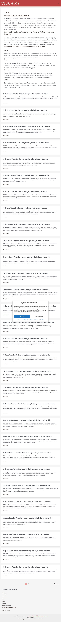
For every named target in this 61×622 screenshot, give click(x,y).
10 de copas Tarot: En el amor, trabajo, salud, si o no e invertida (26, 241)
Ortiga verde (4, 597)
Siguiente (57, 583)
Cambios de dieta (6, 610)
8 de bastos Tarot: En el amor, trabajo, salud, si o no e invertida (26, 143)
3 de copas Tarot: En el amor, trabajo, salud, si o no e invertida (25, 388)
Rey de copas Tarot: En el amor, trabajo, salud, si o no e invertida (26, 551)
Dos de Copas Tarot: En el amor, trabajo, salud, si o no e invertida (26, 257)
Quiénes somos (41, 615)
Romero (4, 603)
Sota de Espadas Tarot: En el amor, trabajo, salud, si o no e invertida (27, 518)
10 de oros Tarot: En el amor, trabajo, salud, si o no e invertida (25, 273)
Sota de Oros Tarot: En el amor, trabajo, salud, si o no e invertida (26, 355)
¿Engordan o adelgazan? (9, 607)
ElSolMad (20, 619)
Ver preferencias (39, 316)
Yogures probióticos (6, 605)
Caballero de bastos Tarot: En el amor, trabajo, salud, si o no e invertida (29, 404)
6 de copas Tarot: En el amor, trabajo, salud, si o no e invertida (25, 159)
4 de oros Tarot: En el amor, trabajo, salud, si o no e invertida (25, 208)
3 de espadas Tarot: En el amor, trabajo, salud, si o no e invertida (26, 469)
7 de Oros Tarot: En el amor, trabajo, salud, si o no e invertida (25, 110)
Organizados (25, 619)
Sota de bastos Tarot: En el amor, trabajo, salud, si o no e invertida (27, 453)
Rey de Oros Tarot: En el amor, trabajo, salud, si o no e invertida (26, 534)
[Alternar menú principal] (58, 3)
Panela (3, 601)
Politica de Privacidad (33, 615)
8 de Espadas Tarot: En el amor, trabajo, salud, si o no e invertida (26, 126)
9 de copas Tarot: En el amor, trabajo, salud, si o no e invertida (25, 94)
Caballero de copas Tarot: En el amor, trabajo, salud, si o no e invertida (28, 322)
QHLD (47, 615)
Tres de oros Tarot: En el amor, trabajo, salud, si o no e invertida (26, 290)
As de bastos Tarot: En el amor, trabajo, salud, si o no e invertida (26, 485)
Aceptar (22, 316)
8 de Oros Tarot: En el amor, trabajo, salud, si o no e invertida (25, 192)
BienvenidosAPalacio (38, 619)
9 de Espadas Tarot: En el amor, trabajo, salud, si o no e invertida (26, 224)
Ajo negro (4, 592)
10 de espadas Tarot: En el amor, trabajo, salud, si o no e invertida (27, 371)
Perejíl (3, 599)
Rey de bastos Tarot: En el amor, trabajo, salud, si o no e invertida (26, 420)
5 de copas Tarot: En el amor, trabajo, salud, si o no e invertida (25, 567)
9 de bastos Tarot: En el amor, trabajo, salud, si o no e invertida (26, 175)
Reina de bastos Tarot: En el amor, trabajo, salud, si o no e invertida (27, 436)
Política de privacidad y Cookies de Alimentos (25, 319)
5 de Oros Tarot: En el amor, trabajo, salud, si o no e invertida (25, 339)
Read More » (6, 103)
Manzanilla (4, 594)
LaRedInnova (31, 619)
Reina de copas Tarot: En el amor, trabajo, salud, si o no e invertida (27, 502)
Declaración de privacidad (38, 319)
